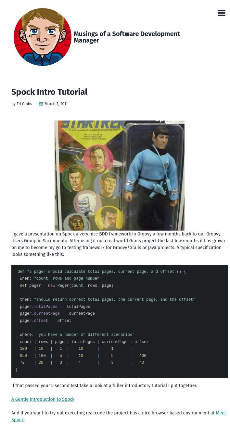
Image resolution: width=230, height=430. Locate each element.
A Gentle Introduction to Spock (42, 399)
